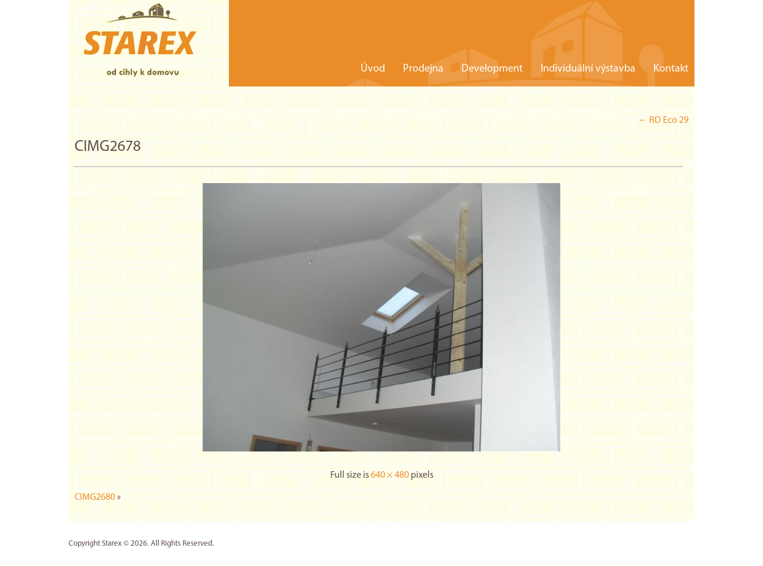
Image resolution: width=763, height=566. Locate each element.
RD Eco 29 (663, 120)
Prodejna (423, 69)
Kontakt (670, 69)
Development (492, 69)
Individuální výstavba (588, 69)
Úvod (373, 69)
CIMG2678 (108, 147)
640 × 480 (390, 475)
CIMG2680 (95, 497)
